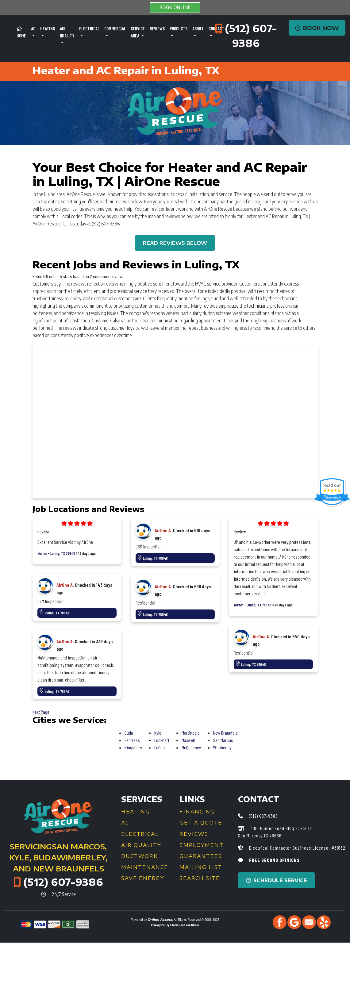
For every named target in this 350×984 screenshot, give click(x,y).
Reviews (157, 28)
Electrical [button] (89, 28)
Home (21, 32)
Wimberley (222, 747)
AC (125, 823)
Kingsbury (133, 747)
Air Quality (141, 845)
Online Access (160, 919)
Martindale (191, 733)
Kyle (157, 733)
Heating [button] (47, 28)
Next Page (41, 712)
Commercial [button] (115, 28)
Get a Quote (200, 823)
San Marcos (223, 740)
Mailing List (200, 867)
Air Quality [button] (67, 32)
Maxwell (188, 740)
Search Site (199, 878)
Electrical (140, 834)
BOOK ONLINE (175, 7)
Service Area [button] (138, 32)
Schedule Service (276, 880)
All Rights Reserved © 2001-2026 (196, 919)
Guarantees (200, 856)
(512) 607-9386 (63, 882)
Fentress (132, 740)
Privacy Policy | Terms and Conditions (175, 925)
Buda (129, 733)
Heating (135, 812)
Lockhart (161, 740)
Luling (159, 747)
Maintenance (144, 867)
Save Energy (142, 878)
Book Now (317, 28)
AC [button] (33, 28)
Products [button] (178, 28)
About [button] (198, 28)
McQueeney (191, 747)
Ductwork (139, 856)
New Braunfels (225, 733)
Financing (197, 812)
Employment (201, 845)
